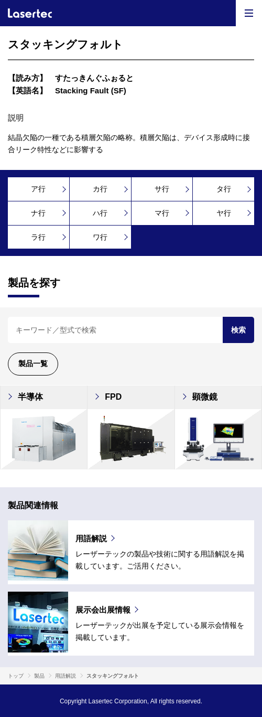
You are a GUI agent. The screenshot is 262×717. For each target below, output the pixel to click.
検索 (238, 330)
